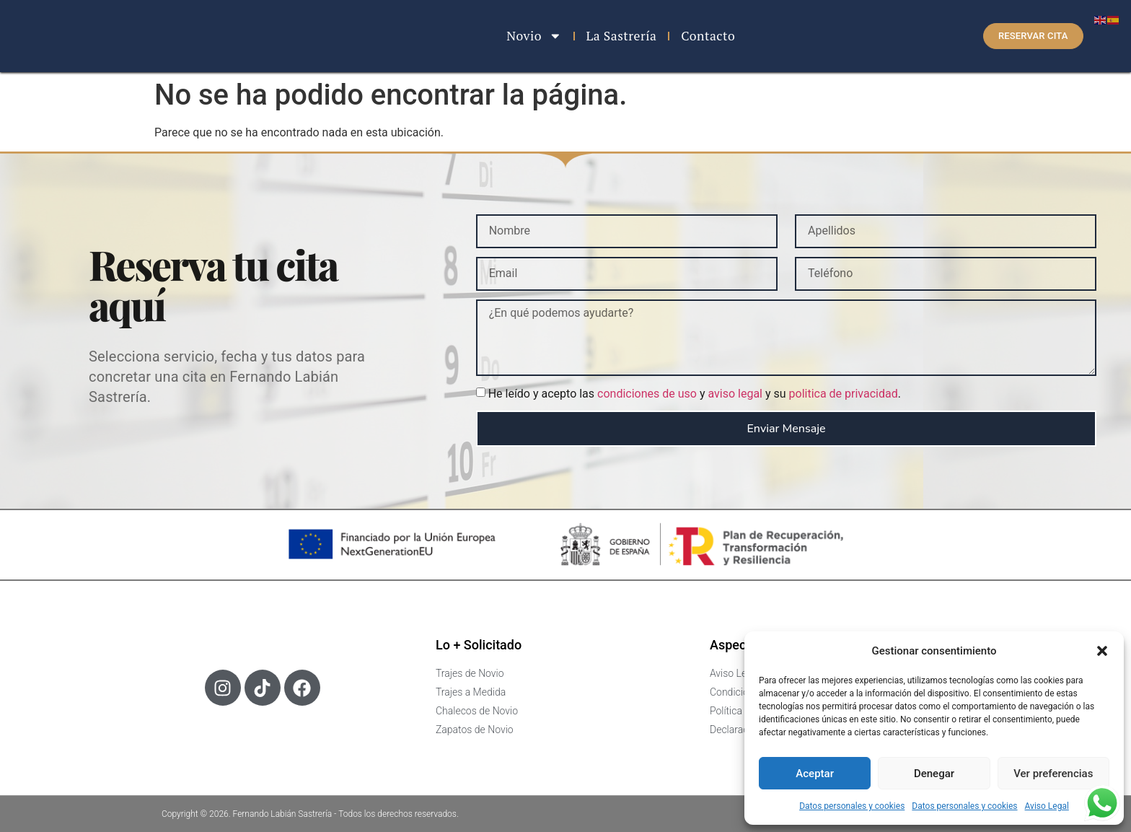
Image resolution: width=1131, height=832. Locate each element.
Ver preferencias (1053, 773)
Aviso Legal (1047, 806)
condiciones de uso (647, 393)
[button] (1102, 646)
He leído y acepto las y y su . (694, 393)
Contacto (708, 35)
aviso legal (735, 393)
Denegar (934, 773)
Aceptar (815, 773)
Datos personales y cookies (852, 806)
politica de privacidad (843, 393)
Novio (533, 36)
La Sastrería (621, 35)
